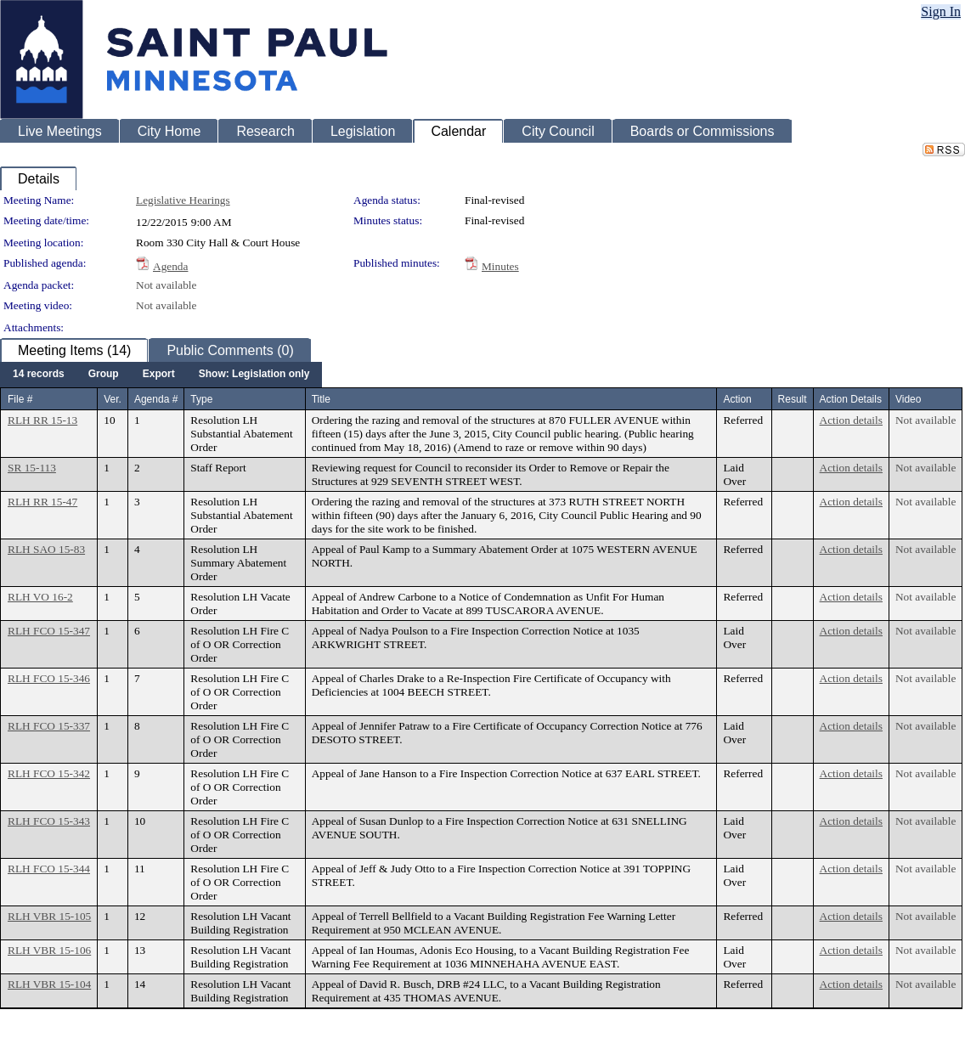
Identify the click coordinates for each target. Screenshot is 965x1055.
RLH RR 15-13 (42, 420)
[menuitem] (38, 374)
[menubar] (161, 374)
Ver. (112, 399)
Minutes (500, 266)
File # (20, 399)
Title (321, 399)
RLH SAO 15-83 (46, 549)
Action (737, 399)
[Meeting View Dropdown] (254, 374)
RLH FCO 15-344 (49, 868)
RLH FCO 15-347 (49, 630)
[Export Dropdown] (159, 374)
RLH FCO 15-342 (49, 773)
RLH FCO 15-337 (49, 725)
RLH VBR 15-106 (49, 950)
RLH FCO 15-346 (49, 678)
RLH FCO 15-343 (49, 821)
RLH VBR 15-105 (49, 916)
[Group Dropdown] (103, 374)
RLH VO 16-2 (40, 596)
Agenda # (156, 399)
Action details (851, 420)
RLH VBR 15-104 (49, 984)
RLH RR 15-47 (42, 501)
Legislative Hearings (183, 200)
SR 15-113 (32, 467)
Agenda (170, 266)
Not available (166, 285)
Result (792, 399)
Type (201, 399)
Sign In (941, 11)
